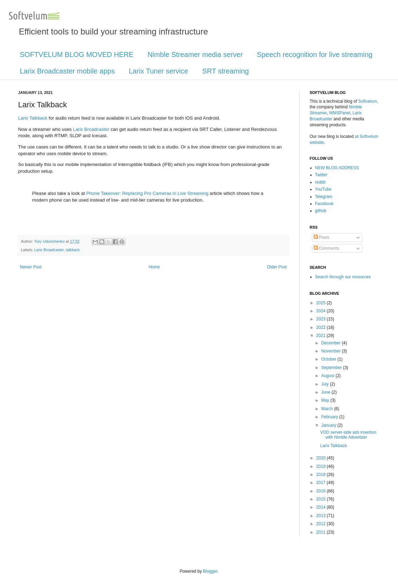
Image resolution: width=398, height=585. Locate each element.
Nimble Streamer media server (195, 54)
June (326, 392)
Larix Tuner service (158, 71)
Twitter (321, 174)
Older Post (277, 267)
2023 (321, 319)
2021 (321, 335)
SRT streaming (225, 71)
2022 (321, 327)
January (329, 425)
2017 (321, 482)
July (325, 384)
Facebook (324, 203)
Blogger (210, 571)
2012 (321, 523)
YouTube (323, 189)
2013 (321, 515)
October (329, 359)
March (327, 408)
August (328, 375)
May (325, 400)
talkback (73, 250)
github (321, 210)
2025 (321, 302)
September (332, 367)
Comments (326, 248)
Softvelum (367, 101)
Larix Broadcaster (91, 129)
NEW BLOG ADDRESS (337, 167)
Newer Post (31, 267)
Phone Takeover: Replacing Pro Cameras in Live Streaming (147, 193)
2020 (321, 458)
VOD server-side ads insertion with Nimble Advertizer (348, 435)
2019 (321, 466)
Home (154, 267)
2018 (321, 474)
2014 (321, 507)
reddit (320, 182)
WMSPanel (339, 112)
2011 (321, 532)
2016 (321, 491)
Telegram (323, 196)
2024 (321, 311)
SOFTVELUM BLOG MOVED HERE (76, 54)
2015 (321, 499)
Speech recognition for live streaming (314, 54)
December (331, 343)
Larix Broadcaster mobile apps (67, 71)
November (331, 351)
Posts (322, 237)
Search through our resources (343, 276)
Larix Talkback (32, 118)
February (330, 416)
